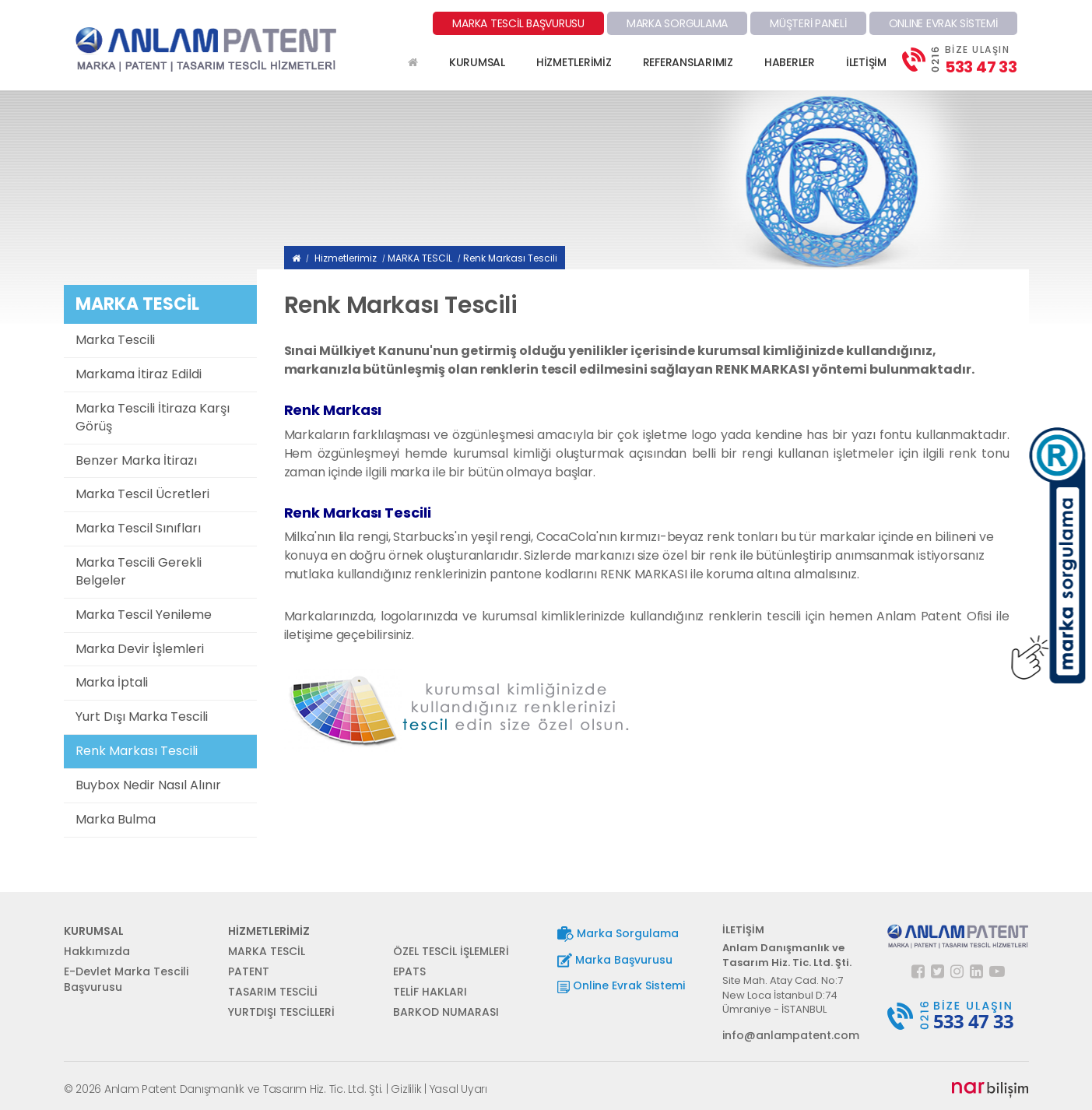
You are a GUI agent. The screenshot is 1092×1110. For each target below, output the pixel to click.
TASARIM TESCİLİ (273, 991)
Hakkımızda (97, 951)
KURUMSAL (477, 62)
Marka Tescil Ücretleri (142, 494)
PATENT (248, 971)
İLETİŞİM (866, 62)
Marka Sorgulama (618, 934)
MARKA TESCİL (420, 258)
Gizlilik (406, 1089)
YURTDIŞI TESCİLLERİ (281, 1012)
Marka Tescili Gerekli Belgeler (138, 571)
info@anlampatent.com (790, 1035)
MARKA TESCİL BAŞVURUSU (518, 23)
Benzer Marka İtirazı (136, 460)
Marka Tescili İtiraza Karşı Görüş (152, 417)
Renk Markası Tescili (136, 751)
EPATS (409, 971)
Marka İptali (111, 682)
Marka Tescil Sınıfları (138, 528)
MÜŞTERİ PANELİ (808, 23)
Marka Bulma (115, 819)
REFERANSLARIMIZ (688, 62)
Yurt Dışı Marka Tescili (141, 716)
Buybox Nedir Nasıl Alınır (148, 785)
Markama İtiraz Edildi (138, 374)
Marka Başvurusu (614, 960)
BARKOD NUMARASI (446, 1012)
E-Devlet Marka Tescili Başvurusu (126, 979)
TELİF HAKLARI (430, 991)
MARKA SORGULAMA (677, 23)
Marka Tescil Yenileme (143, 614)
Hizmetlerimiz (345, 258)
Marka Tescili (115, 340)
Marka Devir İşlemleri (139, 649)
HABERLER (789, 62)
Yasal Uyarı (458, 1089)
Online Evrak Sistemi (621, 985)
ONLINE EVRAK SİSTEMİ (943, 23)
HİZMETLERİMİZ (574, 62)
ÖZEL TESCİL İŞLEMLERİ (451, 951)
